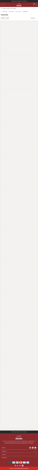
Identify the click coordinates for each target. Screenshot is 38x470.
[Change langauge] (15, 465)
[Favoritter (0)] (33, 4)
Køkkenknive (11, 11)
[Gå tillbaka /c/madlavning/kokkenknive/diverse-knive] (1, 11)
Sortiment (19, 454)
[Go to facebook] (35, 448)
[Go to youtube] (30, 448)
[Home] (19, 4)
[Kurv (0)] (36, 4)
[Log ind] (5, 5)
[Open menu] (1, 4)
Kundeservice (19, 457)
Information (19, 451)
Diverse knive (18, 11)
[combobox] (19, 8)
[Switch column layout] (7, 18)
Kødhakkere (25, 11)
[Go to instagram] (33, 448)
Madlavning (5, 11)
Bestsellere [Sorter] (33, 18)
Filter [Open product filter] (3, 18)
